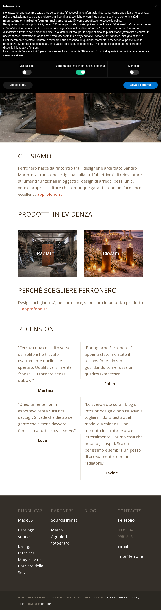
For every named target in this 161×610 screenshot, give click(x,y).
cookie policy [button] (113, 20)
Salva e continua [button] (140, 84)
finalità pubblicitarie (109, 32)
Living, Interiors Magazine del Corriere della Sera (30, 559)
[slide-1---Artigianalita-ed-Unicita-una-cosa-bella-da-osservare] (47, 253)
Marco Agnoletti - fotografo (61, 536)
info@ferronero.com (136, 556)
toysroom (46, 603)
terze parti (64, 24)
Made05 (25, 520)
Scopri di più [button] (18, 84)
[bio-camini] (113, 253)
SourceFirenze (64, 520)
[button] (156, 6)
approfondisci (50, 194)
